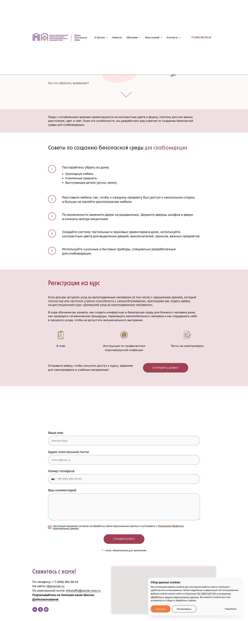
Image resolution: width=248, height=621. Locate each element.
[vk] (34, 609)
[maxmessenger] (46, 609)
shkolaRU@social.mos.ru (83, 590)
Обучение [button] (133, 37)
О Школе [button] (99, 37)
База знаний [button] (152, 37)
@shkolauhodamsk (45, 599)
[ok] (40, 609)
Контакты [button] (173, 37)
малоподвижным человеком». (132, 304)
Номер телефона (61, 471)
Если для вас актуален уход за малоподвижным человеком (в (91, 297)
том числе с (144, 297)
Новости (117, 37)
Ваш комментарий (62, 490)
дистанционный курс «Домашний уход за (81, 304)
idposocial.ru (55, 586)
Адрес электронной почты (68, 452)
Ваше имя (55, 433)
